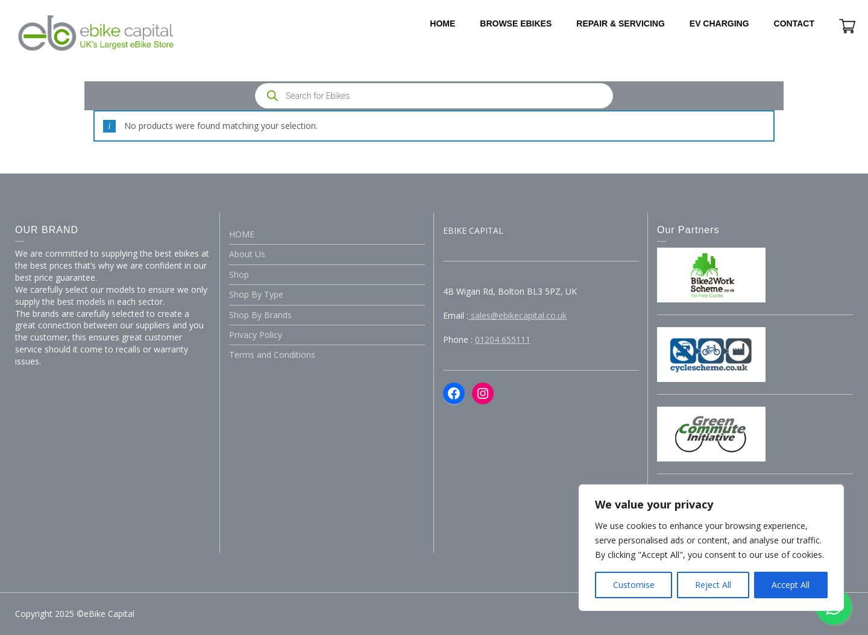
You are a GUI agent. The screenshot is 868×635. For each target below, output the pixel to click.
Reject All (713, 584)
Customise (634, 584)
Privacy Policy (255, 334)
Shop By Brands (260, 315)
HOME (442, 23)
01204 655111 (502, 339)
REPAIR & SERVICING (620, 23)
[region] (711, 547)
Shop (239, 274)
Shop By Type (256, 294)
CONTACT (794, 23)
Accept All (791, 584)
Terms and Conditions (272, 354)
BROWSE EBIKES (516, 23)
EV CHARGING (719, 23)
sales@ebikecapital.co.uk (517, 315)
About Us (247, 254)
